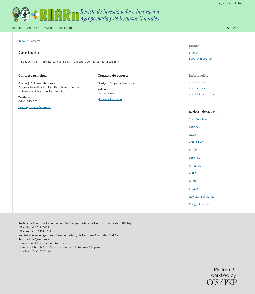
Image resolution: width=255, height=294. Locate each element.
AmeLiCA (195, 165)
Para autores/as (198, 88)
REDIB (193, 150)
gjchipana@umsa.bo (110, 99)
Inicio (21, 41)
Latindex (194, 127)
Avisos (49, 28)
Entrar (239, 3)
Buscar (233, 28)
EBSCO (193, 189)
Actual (16, 28)
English (194, 52)
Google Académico (201, 204)
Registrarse (224, 3)
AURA (192, 173)
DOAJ (192, 134)
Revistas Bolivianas (201, 196)
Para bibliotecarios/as (201, 94)
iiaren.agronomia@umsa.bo (34, 107)
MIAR (192, 181)
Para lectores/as (198, 82)
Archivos (32, 28)
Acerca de (66, 28)
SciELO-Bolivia (198, 119)
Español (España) (200, 58)
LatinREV (194, 158)
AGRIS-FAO (196, 142)
